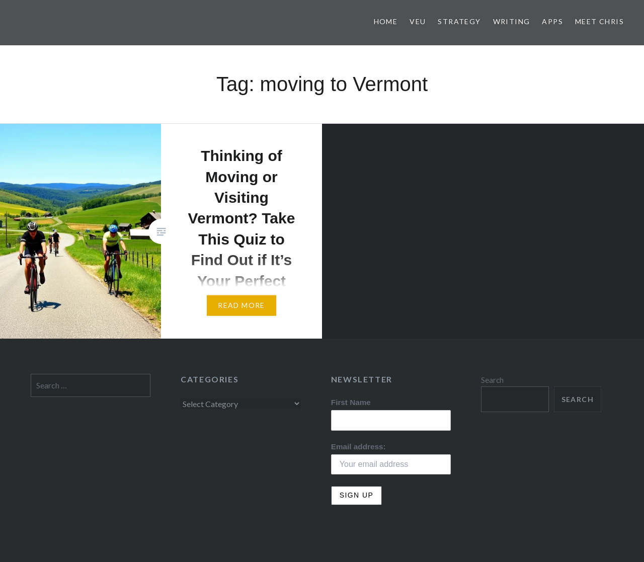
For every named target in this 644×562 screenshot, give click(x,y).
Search (492, 379)
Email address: (358, 446)
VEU (418, 21)
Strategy (459, 21)
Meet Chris (599, 21)
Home (386, 21)
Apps (552, 21)
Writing (511, 21)
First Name (351, 402)
